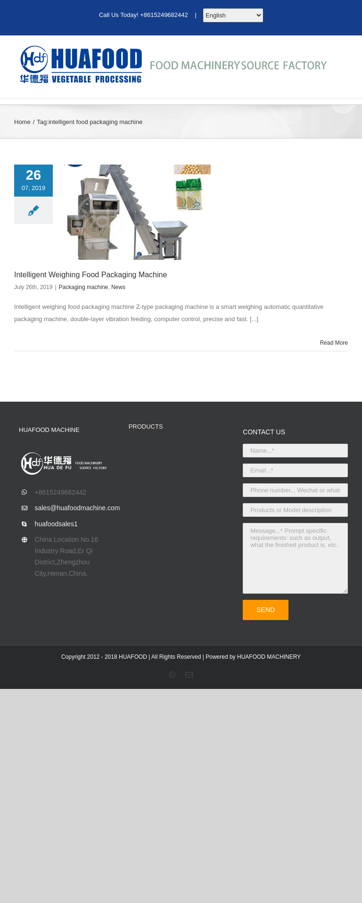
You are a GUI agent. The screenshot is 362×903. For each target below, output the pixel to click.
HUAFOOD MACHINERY (269, 657)
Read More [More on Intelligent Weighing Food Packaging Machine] (334, 343)
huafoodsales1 (56, 524)
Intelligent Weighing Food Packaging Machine (90, 275)
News (118, 287)
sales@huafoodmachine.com (75, 508)
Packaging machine (83, 287)
